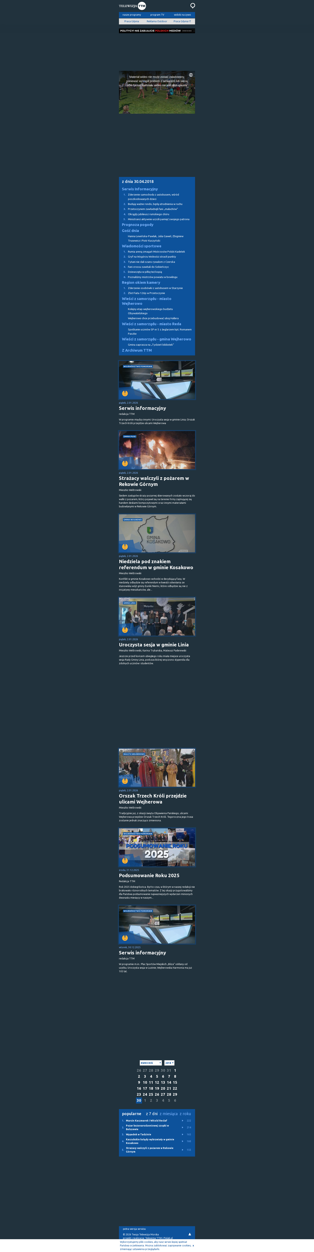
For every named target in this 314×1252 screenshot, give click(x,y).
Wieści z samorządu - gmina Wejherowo (156, 339)
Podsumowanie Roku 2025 (149, 875)
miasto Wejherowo (134, 754)
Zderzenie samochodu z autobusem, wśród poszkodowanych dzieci (149, 196)
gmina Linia (130, 603)
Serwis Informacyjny (140, 189)
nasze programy (132, 14)
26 (139, 1070)
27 (145, 1070)
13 (163, 1082)
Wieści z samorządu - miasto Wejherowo (146, 301)
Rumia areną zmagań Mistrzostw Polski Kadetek (152, 252)
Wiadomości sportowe (141, 246)
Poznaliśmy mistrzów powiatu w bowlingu (148, 277)
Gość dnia (130, 231)
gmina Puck (130, 436)
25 (151, 1094)
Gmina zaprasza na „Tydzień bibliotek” (151, 344)
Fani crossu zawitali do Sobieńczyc (144, 267)
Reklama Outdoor (157, 21)
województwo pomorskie (138, 366)
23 (139, 1094)
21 (169, 1088)
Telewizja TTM (153, 1238)
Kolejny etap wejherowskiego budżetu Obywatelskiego (150, 311)
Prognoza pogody (137, 225)
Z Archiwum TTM (137, 350)
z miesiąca (169, 1113)
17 (145, 1088)
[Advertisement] (157, 51)
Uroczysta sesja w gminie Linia (154, 644)
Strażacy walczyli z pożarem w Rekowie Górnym (154, 481)
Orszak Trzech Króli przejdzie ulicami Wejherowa (153, 799)
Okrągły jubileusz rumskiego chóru (144, 214)
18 (151, 1088)
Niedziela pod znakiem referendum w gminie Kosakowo (156, 564)
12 (157, 1082)
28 (151, 1070)
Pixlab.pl (168, 1238)
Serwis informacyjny (142, 408)
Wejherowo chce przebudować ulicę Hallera (153, 318)
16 (139, 1088)
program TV (157, 14)
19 (157, 1088)
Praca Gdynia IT (182, 21)
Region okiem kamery (141, 282)
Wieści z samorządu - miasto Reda (151, 324)
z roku (185, 1113)
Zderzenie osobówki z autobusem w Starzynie (151, 288)
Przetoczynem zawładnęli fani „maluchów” (148, 209)
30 (163, 1070)
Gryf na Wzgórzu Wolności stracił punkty (147, 257)
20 (163, 1088)
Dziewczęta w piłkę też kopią (140, 272)
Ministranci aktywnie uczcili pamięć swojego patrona (154, 219)
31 (169, 1070)
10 (145, 1082)
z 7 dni (152, 1113)
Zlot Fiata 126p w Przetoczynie (142, 293)
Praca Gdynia (131, 21)
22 (175, 1088)
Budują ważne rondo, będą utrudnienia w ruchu (150, 204)
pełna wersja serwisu (134, 1229)
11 (151, 1082)
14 (169, 1082)
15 (175, 1082)
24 (145, 1094)
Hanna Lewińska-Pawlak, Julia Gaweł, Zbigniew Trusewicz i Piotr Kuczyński (155, 238)
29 (157, 1070)
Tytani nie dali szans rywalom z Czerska (147, 262)
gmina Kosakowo (133, 520)
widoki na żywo (182, 14)
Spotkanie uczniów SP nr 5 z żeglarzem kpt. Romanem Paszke (160, 331)
